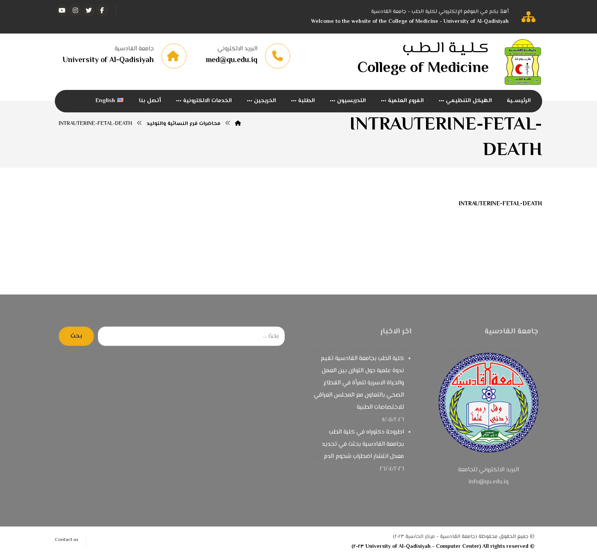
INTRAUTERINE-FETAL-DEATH (500, 204)
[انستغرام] (75, 10)
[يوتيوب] (62, 10)
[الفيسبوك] (102, 10)
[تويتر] (89, 10)
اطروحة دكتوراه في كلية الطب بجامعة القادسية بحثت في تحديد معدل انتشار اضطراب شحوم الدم (363, 444)
